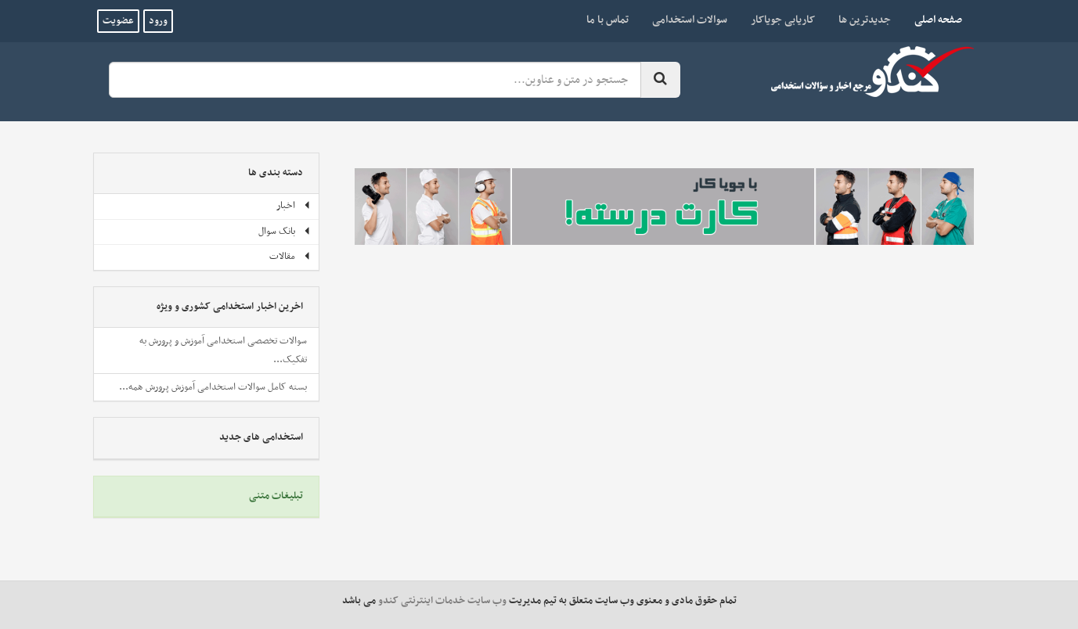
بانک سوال (284, 231)
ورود (158, 21)
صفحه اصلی (932, 19)
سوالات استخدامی (689, 20)
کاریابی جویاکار (783, 20)
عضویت (118, 21)
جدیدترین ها (864, 20)
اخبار (293, 205)
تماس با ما (607, 20)
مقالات (290, 256)
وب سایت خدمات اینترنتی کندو (442, 600)
